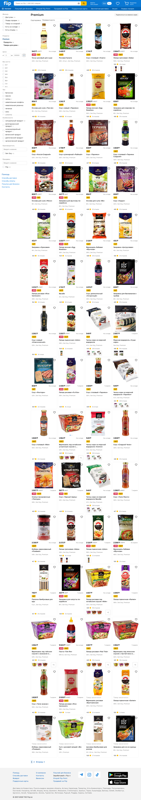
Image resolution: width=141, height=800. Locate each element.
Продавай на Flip (61, 9)
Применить (24, 55)
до (16, 55)
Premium (6, 39)
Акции (114, 9)
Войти (92, 3)
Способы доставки (9, 178)
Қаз (104, 3)
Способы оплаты (8, 181)
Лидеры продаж (127, 9)
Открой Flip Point (43, 9)
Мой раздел (94, 4)
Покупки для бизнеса (10, 184)
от (7, 55)
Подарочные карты (79, 9)
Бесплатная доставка (100, 9)
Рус (109, 3)
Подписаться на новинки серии (126, 15)
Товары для (11, 45)
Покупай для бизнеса (23, 9)
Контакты (6, 187)
